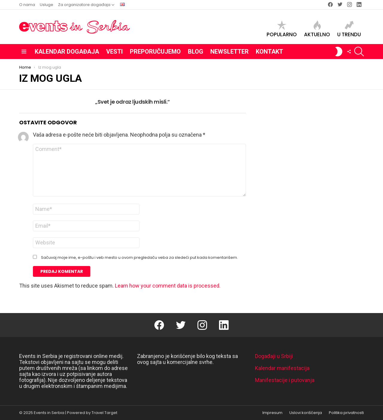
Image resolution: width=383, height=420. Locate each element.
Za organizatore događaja (84, 4)
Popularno (282, 29)
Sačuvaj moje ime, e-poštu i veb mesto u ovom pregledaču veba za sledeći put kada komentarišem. (139, 257)
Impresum (272, 412)
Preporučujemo (155, 51)
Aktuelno (317, 29)
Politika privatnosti (346, 412)
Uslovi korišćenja (305, 412)
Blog (195, 51)
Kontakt (269, 51)
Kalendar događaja (67, 51)
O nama (27, 4)
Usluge (46, 4)
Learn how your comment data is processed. (168, 285)
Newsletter (229, 51)
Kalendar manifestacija (282, 368)
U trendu (349, 29)
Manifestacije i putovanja (284, 380)
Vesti (114, 51)
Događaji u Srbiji (274, 356)
